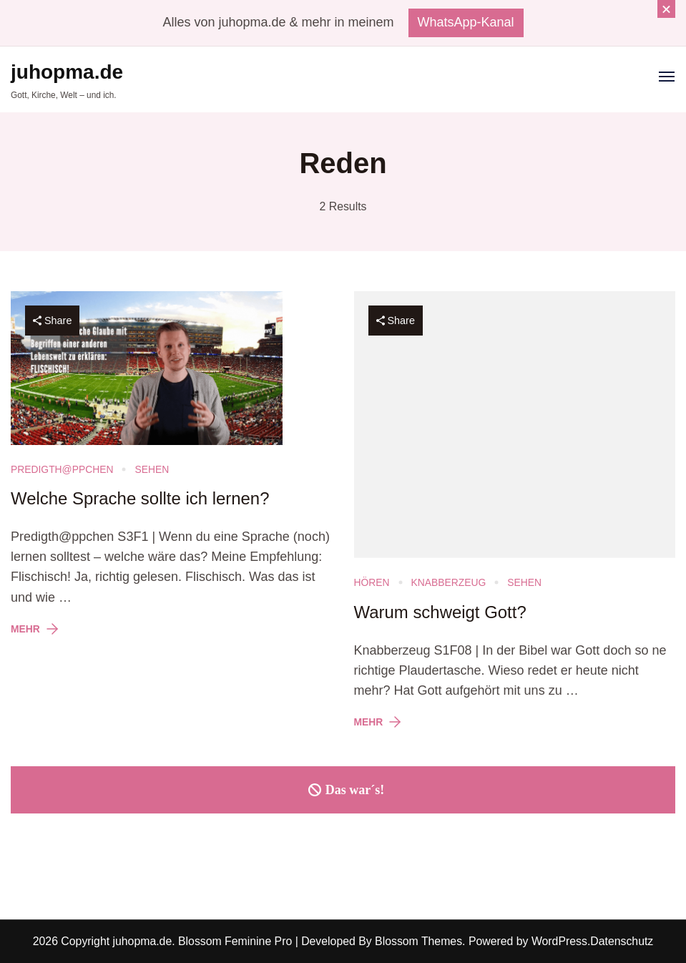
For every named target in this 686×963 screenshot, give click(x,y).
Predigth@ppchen (62, 469)
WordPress (559, 941)
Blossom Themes (417, 941)
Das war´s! (343, 790)
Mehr (25, 629)
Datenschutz (621, 941)
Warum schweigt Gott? (440, 612)
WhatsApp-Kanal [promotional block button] (466, 22)
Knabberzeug (448, 582)
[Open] (666, 76)
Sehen (151, 469)
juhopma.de (67, 72)
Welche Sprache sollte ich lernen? (140, 498)
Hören (372, 582)
